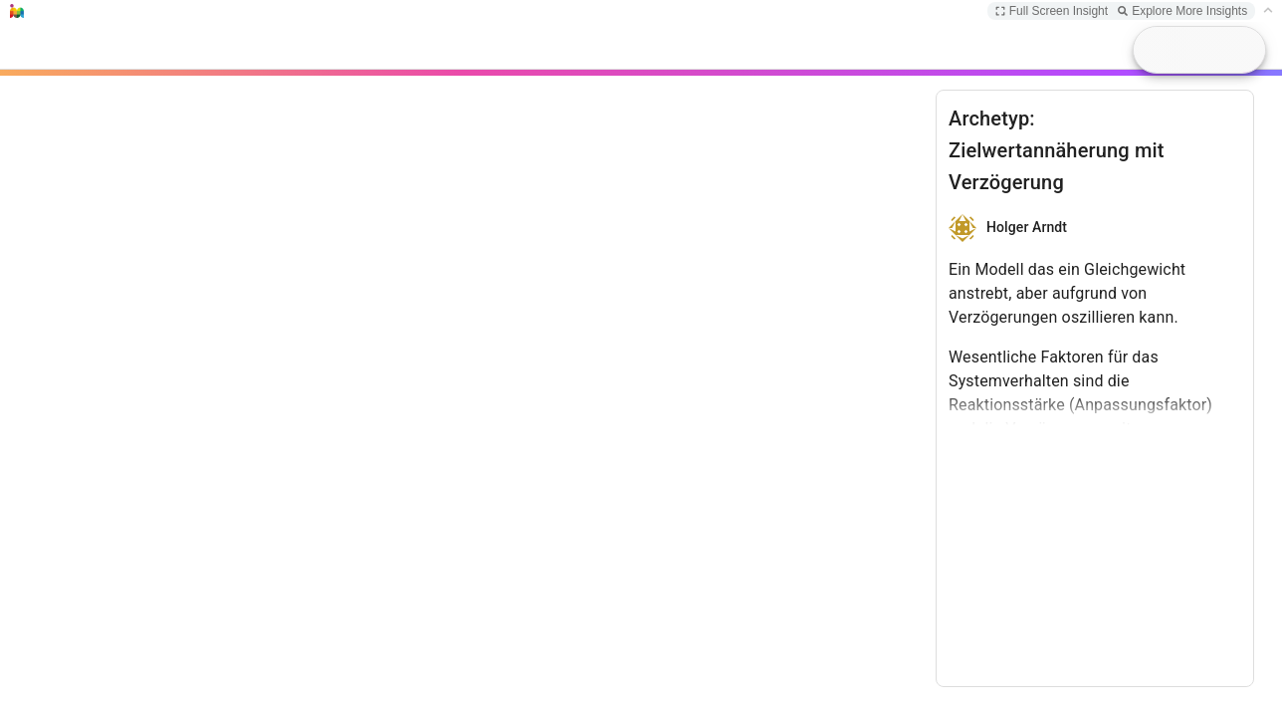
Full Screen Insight (1051, 11)
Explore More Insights (1182, 11)
